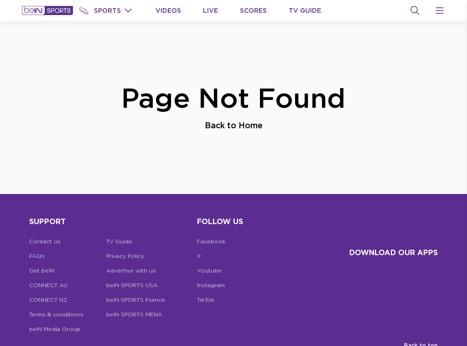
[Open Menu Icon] (439, 10)
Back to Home (234, 125)
